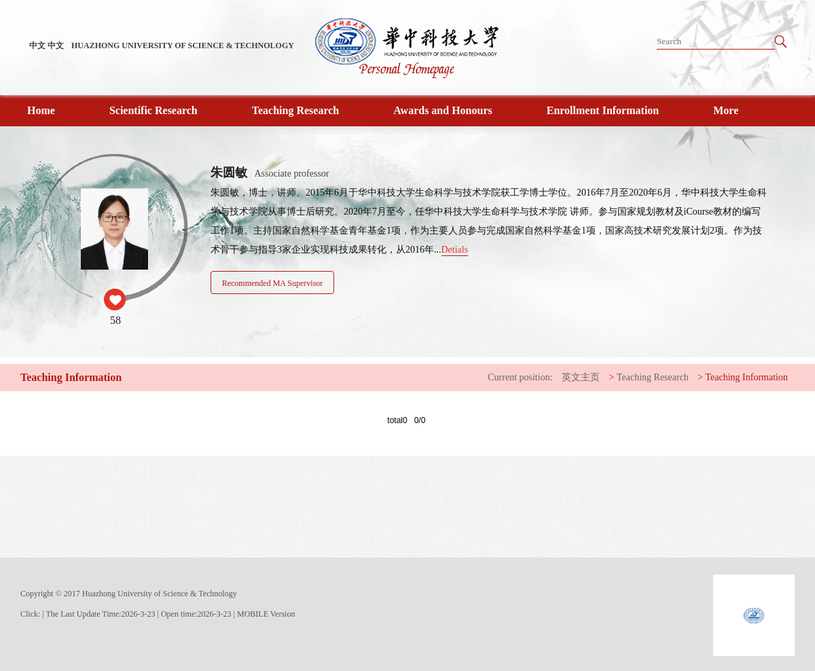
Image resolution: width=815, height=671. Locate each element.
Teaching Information (747, 377)
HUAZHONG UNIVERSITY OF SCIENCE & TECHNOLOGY (182, 45)
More (725, 110)
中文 (37, 45)
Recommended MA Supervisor (272, 283)
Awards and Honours (442, 110)
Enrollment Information (603, 110)
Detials (455, 249)
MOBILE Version (266, 614)
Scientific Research (153, 110)
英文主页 (581, 377)
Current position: (520, 377)
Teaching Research (295, 110)
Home (41, 110)
